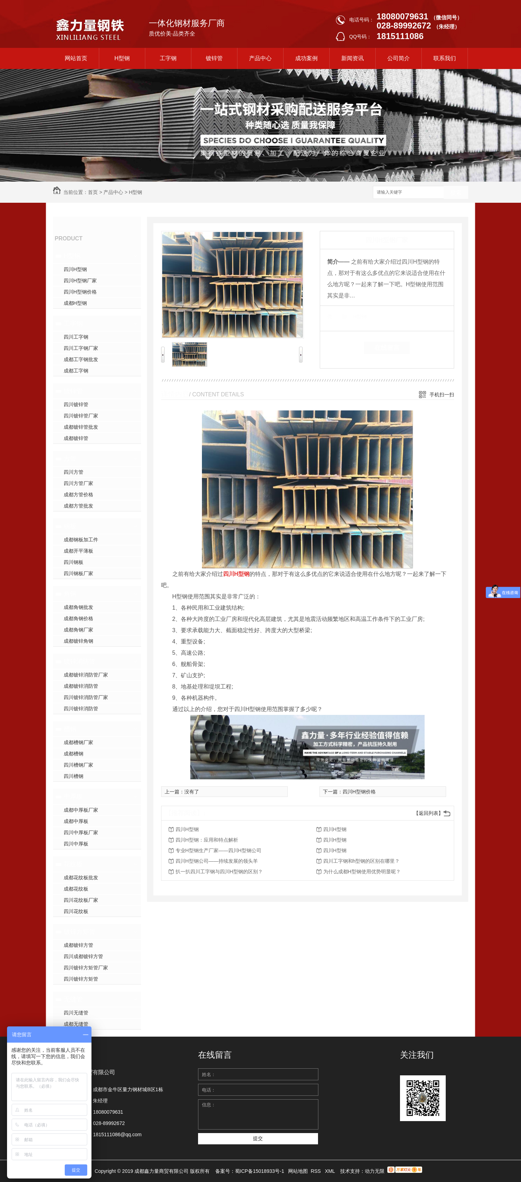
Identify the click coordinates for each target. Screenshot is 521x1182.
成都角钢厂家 (78, 630)
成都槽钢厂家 (78, 742)
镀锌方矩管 (79, 931)
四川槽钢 (73, 776)
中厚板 (73, 796)
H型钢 (122, 58)
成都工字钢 (76, 370)
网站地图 (298, 1171)
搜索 (456, 193)
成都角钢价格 (78, 618)
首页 (93, 192)
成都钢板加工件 (81, 539)
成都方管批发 (78, 506)
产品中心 (260, 58)
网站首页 (76, 58)
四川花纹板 (76, 911)
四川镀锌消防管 (81, 708)
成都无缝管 (76, 1024)
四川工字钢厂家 (81, 348)
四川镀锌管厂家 (81, 416)
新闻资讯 (352, 58)
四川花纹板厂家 (81, 900)
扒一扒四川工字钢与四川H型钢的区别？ (219, 871)
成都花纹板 (76, 889)
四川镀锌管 (76, 404)
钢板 (70, 526)
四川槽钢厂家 (78, 765)
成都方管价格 (78, 494)
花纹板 (73, 864)
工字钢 (168, 58)
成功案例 (306, 58)
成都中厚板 (76, 821)
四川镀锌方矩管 (81, 979)
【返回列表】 (428, 813)
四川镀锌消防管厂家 (86, 697)
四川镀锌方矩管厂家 (86, 967)
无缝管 (73, 999)
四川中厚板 (76, 844)
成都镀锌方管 (78, 945)
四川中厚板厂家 (81, 832)
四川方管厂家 (78, 483)
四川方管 (73, 472)
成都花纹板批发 (81, 877)
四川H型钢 (75, 269)
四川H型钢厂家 (80, 280)
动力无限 (375, 1171)
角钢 (70, 593)
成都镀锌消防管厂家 (86, 675)
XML (330, 1171)
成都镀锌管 (76, 438)
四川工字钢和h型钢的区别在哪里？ (361, 861)
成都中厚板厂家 (81, 810)
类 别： (339, 316)
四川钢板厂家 (78, 573)
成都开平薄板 (78, 551)
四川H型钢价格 (80, 292)
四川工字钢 (76, 337)
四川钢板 (73, 562)
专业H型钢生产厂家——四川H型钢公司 (218, 850)
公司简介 (398, 58)
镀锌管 (214, 58)
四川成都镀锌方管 (83, 956)
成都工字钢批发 (81, 359)
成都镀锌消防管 (81, 686)
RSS (316, 1171)
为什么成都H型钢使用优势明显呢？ (362, 871)
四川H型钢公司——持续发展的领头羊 (217, 861)
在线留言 (387, 347)
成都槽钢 (73, 753)
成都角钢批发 (78, 607)
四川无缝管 (76, 1013)
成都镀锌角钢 (78, 641)
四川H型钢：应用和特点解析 (207, 840)
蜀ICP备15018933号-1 (259, 1171)
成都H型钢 (75, 303)
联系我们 (444, 58)
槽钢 (70, 729)
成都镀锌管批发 (81, 427)
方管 (70, 458)
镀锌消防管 (79, 661)
